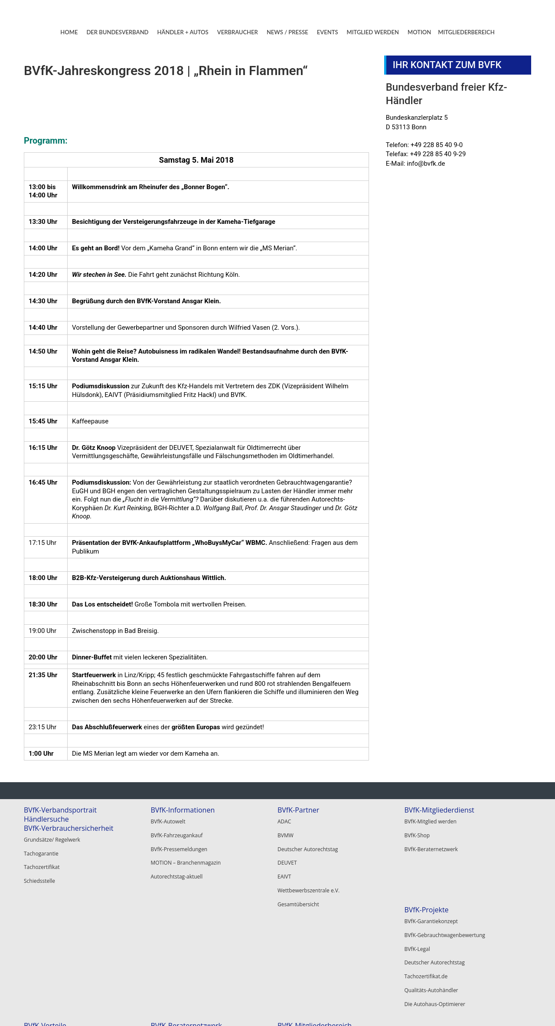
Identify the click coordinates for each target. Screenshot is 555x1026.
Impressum (467, 1009)
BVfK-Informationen (182, 810)
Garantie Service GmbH (306, 968)
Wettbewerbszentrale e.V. (309, 874)
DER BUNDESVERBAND (117, 32)
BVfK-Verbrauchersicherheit (69, 828)
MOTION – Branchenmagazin (185, 852)
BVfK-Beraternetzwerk (430, 842)
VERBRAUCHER (237, 32)
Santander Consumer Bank (310, 946)
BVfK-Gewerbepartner (313, 936)
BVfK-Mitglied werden (430, 820)
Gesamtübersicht (298, 885)
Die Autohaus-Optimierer (54, 985)
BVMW (286, 831)
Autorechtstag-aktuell (176, 863)
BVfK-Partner (298, 810)
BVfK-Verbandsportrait (60, 810)
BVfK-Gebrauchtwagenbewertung (64, 930)
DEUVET (287, 852)
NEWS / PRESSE (287, 32)
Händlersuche (46, 819)
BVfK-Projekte (46, 910)
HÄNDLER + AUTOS (183, 32)
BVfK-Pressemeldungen (178, 842)
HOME (69, 32)
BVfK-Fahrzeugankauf (176, 831)
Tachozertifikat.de (45, 963)
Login (410, 930)
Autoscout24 (293, 957)
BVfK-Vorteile (171, 910)
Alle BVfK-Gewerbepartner (309, 979)
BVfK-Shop (417, 831)
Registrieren (418, 941)
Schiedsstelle (39, 871)
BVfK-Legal (36, 941)
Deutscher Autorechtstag (308, 842)
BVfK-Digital (164, 930)
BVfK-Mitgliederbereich (441, 910)
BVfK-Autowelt (167, 820)
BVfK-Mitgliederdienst (439, 810)
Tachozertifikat (42, 860)
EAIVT (284, 863)
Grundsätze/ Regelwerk (52, 838)
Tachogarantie (41, 849)
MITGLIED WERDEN (373, 32)
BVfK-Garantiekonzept (50, 920)
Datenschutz (509, 1009)
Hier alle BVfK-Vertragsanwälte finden (323, 920)
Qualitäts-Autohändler (51, 974)
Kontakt (431, 1009)
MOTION (419, 32)
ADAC (284, 820)
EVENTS (327, 32)
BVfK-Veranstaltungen (185, 969)
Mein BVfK (416, 920)
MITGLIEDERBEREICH (466, 32)
